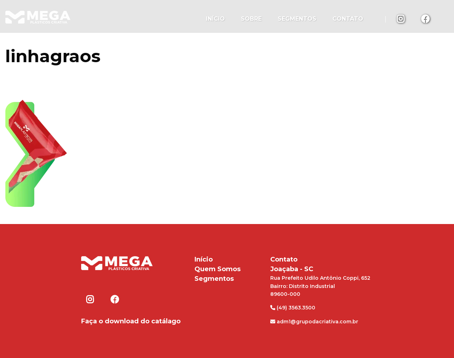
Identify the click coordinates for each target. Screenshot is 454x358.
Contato (347, 18)
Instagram (401, 19)
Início (215, 18)
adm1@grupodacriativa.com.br (314, 321)
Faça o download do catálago (131, 321)
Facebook (425, 19)
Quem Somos (217, 269)
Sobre (251, 18)
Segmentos (297, 18)
